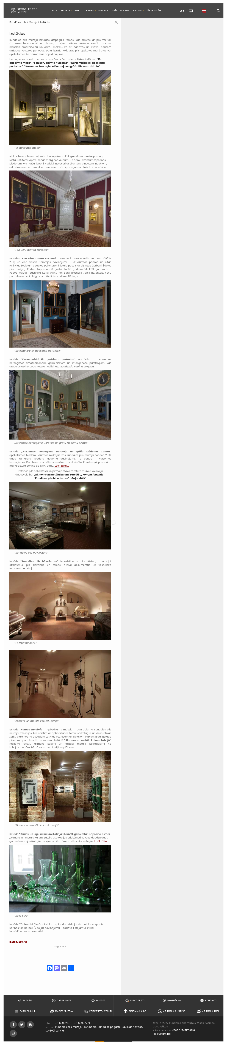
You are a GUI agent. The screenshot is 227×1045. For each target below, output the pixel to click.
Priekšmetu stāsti (98, 1011)
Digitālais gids (135, 1011)
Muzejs (33, 22)
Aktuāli (25, 1000)
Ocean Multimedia (183, 1030)
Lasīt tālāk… (61, 466)
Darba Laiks (61, 1000)
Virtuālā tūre (208, 1011)
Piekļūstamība (162, 1034)
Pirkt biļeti (135, 1000)
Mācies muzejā (61, 1011)
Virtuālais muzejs (171, 1011)
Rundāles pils (17, 22)
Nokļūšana (171, 1000)
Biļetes (98, 1000)
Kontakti (208, 1000)
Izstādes (45, 22)
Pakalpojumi (25, 1011)
